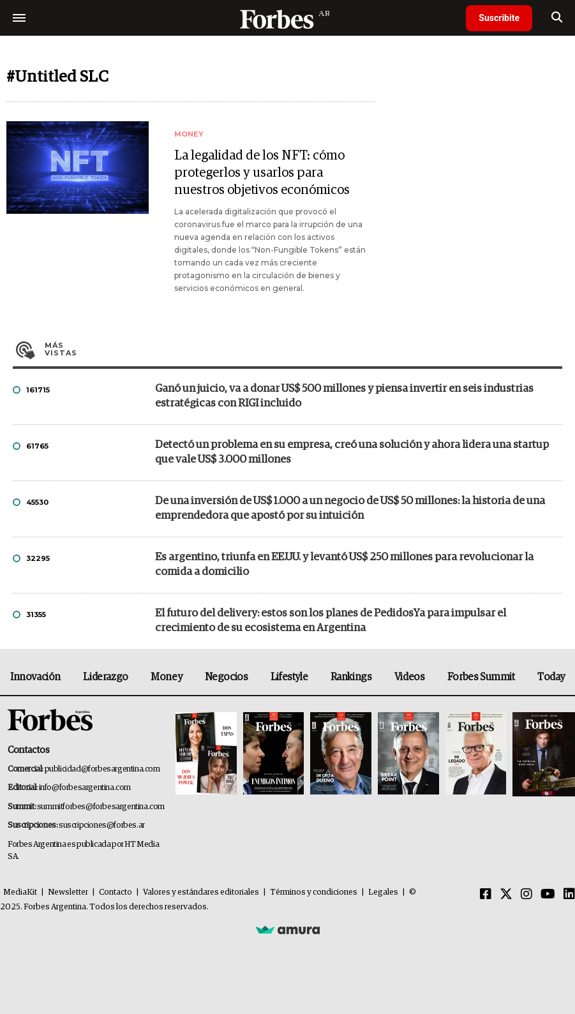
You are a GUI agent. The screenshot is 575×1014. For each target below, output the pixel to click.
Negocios (226, 677)
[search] (556, 18)
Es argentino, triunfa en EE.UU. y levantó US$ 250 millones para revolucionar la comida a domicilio (344, 565)
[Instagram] (526, 894)
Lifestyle (289, 677)
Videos (409, 677)
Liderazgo (105, 677)
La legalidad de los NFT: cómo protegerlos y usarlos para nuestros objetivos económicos (262, 173)
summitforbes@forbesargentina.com (101, 807)
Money (166, 677)
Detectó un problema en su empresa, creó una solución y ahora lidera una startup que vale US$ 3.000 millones (352, 452)
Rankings (351, 677)
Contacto (115, 892)
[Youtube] (548, 894)
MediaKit (20, 892)
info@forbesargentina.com (85, 788)
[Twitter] (506, 894)
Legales (383, 892)
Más (303, 349)
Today (551, 677)
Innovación (35, 677)
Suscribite (499, 18)
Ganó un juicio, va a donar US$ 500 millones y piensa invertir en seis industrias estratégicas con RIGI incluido (344, 396)
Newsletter (68, 892)
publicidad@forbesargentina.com (102, 769)
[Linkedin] (569, 894)
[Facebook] (485, 894)
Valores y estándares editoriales (201, 892)
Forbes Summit (481, 677)
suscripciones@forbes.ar (102, 825)
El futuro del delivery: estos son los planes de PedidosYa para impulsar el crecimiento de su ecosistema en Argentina (330, 621)
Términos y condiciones (313, 892)
